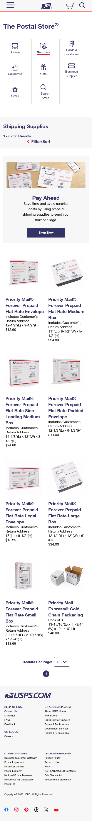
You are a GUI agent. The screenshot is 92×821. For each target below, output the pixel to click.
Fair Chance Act (53, 775)
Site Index (9, 715)
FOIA (47, 766)
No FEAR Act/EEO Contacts (60, 770)
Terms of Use (52, 762)
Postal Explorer (13, 770)
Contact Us (10, 711)
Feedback (9, 724)
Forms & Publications (57, 724)
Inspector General (14, 766)
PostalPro (9, 783)
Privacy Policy (52, 757)
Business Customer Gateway (20, 757)
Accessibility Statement (58, 779)
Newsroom (51, 715)
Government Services (57, 728)
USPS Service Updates (57, 719)
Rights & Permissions (57, 732)
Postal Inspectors (14, 762)
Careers (8, 736)
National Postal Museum (18, 775)
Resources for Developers (18, 779)
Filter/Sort (40, 141)
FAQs (7, 719)
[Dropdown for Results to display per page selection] (61, 662)
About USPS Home (55, 711)
